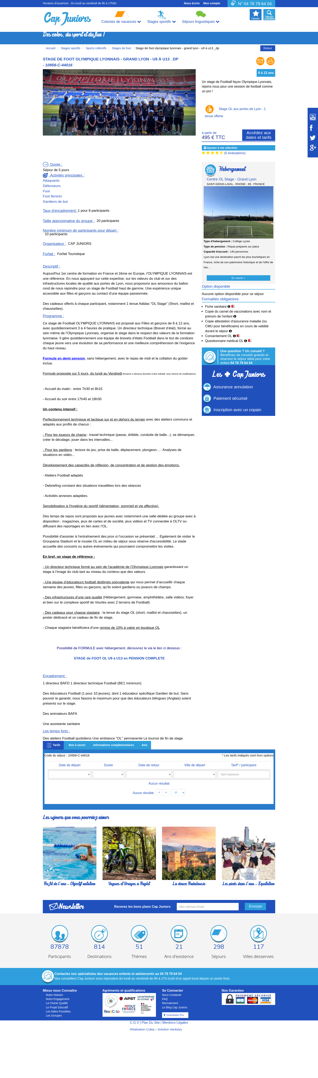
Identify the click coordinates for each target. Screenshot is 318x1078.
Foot (46, 191)
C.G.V (134, 1022)
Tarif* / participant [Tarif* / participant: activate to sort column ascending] (240, 765)
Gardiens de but (55, 202)
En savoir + (238, 278)
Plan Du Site (151, 1022)
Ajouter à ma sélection (222, 147)
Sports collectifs (95, 48)
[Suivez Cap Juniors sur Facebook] (313, 128)
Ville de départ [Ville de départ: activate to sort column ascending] (187, 765)
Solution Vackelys (170, 1029)
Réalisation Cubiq (142, 1029)
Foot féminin (52, 196)
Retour (268, 48)
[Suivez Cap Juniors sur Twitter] (313, 137)
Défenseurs (52, 186)
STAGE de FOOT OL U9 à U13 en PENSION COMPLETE (119, 658)
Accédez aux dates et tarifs (259, 135)
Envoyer (255, 906)
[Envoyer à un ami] (261, 65)
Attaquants (51, 181)
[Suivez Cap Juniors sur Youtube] (313, 117)
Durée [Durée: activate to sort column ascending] (106, 765)
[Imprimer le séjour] (270, 65)
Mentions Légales (175, 1022)
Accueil (50, 48)
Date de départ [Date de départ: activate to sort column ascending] (70, 765)
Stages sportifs (70, 48)
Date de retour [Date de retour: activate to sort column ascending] (142, 765)
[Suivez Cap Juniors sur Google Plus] (313, 148)
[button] (54, 102)
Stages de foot (121, 48)
